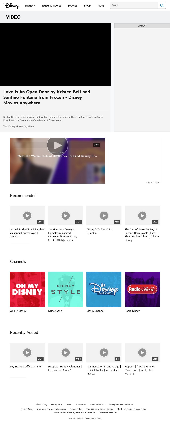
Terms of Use (27, 409)
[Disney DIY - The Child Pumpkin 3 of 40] (103, 215)
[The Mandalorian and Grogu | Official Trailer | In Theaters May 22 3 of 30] (103, 352)
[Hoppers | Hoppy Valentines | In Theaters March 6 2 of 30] (65, 352)
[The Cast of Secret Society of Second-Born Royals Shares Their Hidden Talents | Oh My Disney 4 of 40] (142, 215)
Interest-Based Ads (108, 412)
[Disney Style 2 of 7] (65, 289)
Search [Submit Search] (162, 5)
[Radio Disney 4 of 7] (142, 289)
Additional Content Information (51, 409)
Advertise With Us (97, 404)
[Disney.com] (11, 6)
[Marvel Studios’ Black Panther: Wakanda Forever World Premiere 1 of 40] (27, 215)
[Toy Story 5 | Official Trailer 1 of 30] (27, 352)
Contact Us (81, 404)
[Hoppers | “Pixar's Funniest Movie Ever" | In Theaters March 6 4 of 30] (142, 352)
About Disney (41, 404)
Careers (69, 404)
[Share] (98, 98)
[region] (55, 54)
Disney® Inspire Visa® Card (121, 404)
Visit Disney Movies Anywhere (18, 126)
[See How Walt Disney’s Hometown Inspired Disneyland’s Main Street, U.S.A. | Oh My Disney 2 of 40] (65, 215)
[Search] (134, 5)
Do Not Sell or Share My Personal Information (74, 412)
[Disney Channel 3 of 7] (103, 289)
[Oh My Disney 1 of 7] (27, 289)
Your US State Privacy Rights (99, 409)
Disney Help (56, 404)
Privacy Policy (76, 409)
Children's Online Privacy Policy (131, 409)
